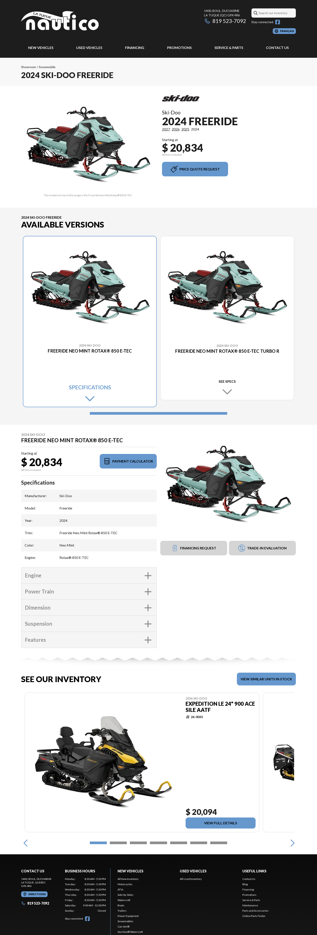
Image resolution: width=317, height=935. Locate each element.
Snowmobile (47, 67)
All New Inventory (128, 879)
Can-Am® (123, 926)
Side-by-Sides (125, 894)
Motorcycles (125, 884)
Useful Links (254, 871)
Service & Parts (228, 47)
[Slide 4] (158, 843)
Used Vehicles (89, 47)
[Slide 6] (198, 843)
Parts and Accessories (255, 910)
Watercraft (124, 900)
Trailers (122, 910)
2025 (185, 129)
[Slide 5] (178, 843)
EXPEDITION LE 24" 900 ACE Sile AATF (220, 707)
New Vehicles (40, 47)
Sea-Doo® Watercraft (130, 931)
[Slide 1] (158, 413)
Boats (121, 905)
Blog (245, 884)
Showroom (28, 67)
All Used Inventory (191, 879)
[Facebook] (277, 22)
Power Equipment (128, 916)
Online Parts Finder (253, 916)
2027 (166, 129)
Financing (134, 47)
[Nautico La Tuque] (60, 21)
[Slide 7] (218, 843)
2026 (176, 129)
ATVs (120, 889)
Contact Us (277, 47)
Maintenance (250, 905)
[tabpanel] (85, 895)
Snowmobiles (125, 921)
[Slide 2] (118, 843)
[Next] (291, 842)
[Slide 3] (138, 843)
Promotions (179, 47)
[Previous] (25, 842)
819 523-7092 (225, 21)
